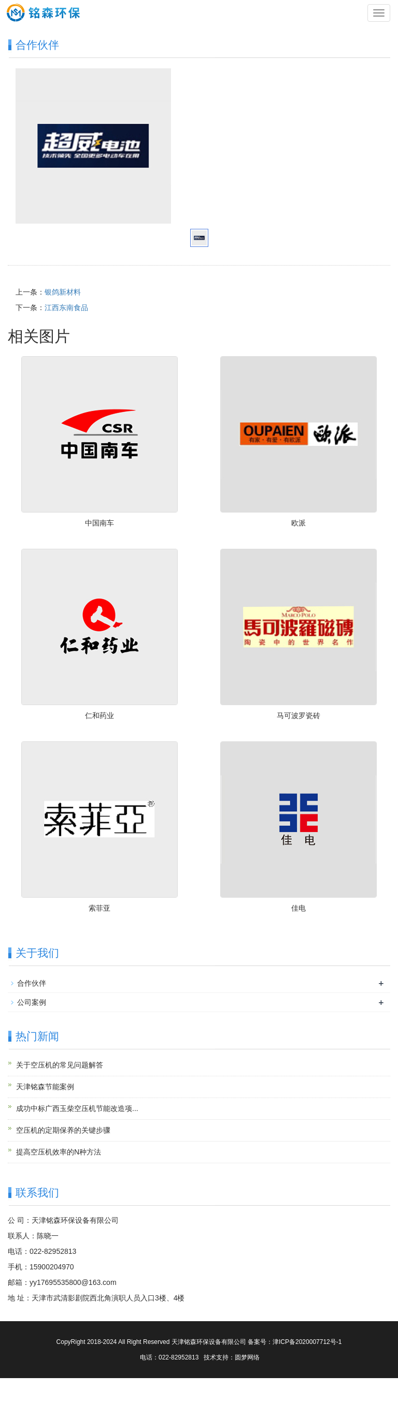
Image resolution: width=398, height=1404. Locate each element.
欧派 (298, 523)
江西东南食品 (66, 307)
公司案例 (31, 1002)
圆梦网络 (247, 1357)
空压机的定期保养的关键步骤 (63, 1130)
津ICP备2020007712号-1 (307, 1342)
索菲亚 (99, 908)
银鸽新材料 (63, 292)
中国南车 (99, 523)
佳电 (298, 908)
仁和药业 (99, 715)
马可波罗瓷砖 (298, 715)
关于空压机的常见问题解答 (59, 1065)
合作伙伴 (31, 983)
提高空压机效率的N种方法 (58, 1152)
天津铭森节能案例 (45, 1087)
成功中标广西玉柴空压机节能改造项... (77, 1108)
